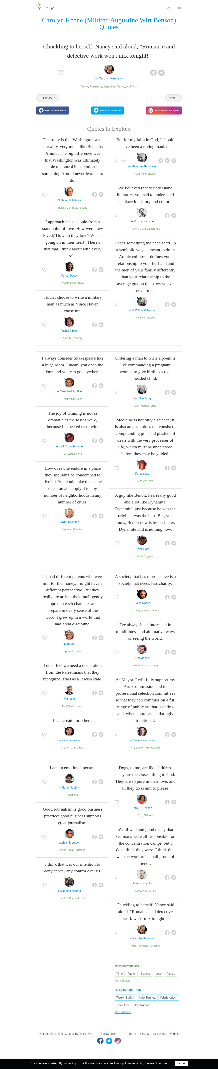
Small (152, 895)
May (150, 485)
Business (80, 854)
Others (80, 752)
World (71, 656)
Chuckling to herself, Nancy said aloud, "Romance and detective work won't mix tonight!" (145, 916)
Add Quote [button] (159, 1038)
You (65, 403)
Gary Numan (141, 1010)
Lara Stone (123, 1010)
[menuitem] (132, 1039)
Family (145, 322)
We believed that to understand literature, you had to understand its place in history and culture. (145, 199)
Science (145, 978)
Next (171, 99)
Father (132, 978)
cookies (53, 1063)
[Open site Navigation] (179, 8)
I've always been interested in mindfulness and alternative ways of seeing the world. (145, 636)
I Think (82, 903)
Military (78, 343)
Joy (65, 458)
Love (158, 978)
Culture (144, 233)
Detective (109, 87)
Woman (145, 410)
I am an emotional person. (73, 772)
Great (79, 656)
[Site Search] (169, 8)
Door (79, 403)
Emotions (81, 212)
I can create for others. (72, 725)
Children (148, 820)
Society (136, 615)
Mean (72, 403)
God (137, 178)
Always (145, 670)
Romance (96, 87)
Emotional (73, 799)
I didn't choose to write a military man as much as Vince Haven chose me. (72, 309)
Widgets (175, 1038)
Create (65, 752)
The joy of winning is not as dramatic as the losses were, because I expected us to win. (73, 424)
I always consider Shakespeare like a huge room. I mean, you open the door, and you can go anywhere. (73, 369)
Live (64, 534)
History (135, 233)
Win (80, 458)
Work (84, 87)
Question (78, 534)
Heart (73, 287)
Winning (72, 458)
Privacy (144, 1038)
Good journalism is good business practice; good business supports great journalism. (72, 821)
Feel (64, 711)
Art (145, 485)
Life (140, 485)
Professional (153, 752)
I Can (73, 752)
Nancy (121, 87)
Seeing (154, 670)
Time (119, 978)
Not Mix (131, 87)
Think (81, 287)
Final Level (85, 1038)
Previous (49, 99)
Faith (143, 178)
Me (71, 343)
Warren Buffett (125, 1002)
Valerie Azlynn (168, 1002)
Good (139, 561)
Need (71, 711)
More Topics (122, 985)
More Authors (123, 1017)
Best (151, 561)
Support (139, 752)
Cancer (73, 903)
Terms (132, 1038)
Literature (154, 233)
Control (71, 212)
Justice (145, 615)
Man (65, 343)
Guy (152, 322)
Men (138, 322)
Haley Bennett (147, 1002)
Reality (62, 212)
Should (151, 178)
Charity (155, 615)
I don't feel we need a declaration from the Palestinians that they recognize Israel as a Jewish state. (72, 677)
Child (153, 410)
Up (65, 656)
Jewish (79, 711)
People (65, 287)
